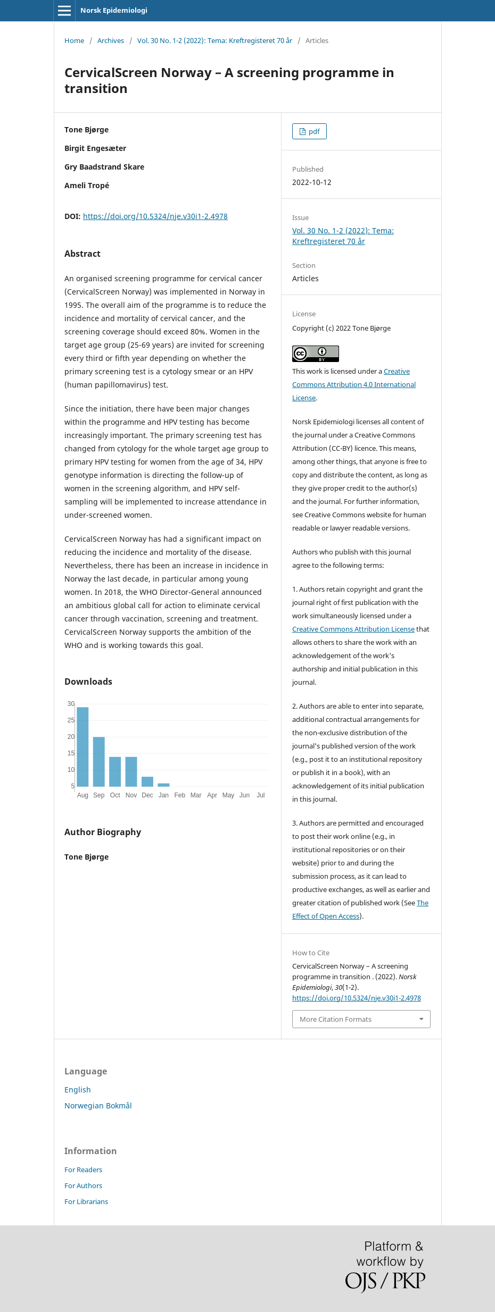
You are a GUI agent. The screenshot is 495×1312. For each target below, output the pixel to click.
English (77, 1089)
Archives (110, 40)
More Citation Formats (336, 1019)
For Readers (83, 1169)
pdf (313, 131)
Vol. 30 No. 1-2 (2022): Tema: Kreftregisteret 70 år (214, 40)
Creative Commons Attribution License (353, 629)
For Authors (83, 1185)
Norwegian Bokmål (98, 1105)
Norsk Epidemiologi (113, 10)
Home (74, 40)
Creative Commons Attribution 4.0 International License (354, 384)
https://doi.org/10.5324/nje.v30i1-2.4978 (155, 216)
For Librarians (86, 1201)
